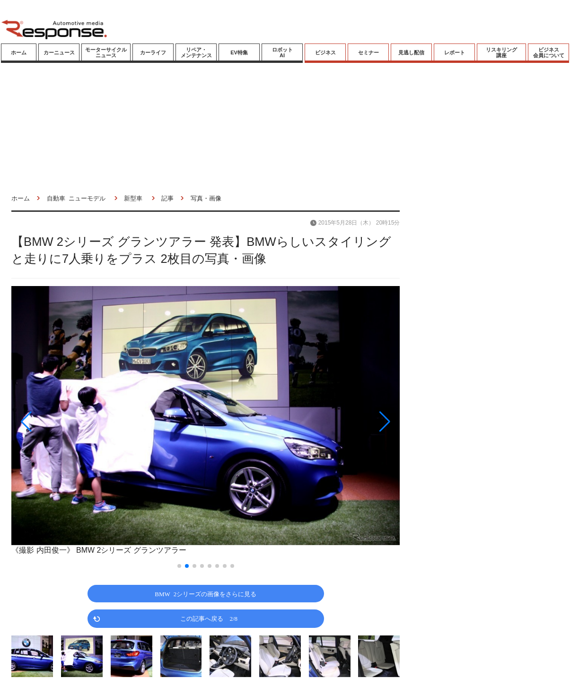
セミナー (368, 52)
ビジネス (325, 52)
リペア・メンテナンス (196, 52)
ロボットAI (282, 52)
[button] (69, 421)
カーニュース (59, 52)
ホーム (18, 52)
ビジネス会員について (548, 52)
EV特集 (239, 52)
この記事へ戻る (208, 618)
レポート (454, 52)
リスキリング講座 (501, 52)
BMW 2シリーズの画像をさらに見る (205, 594)
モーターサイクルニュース (106, 52)
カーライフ (153, 52)
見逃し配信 (411, 52)
